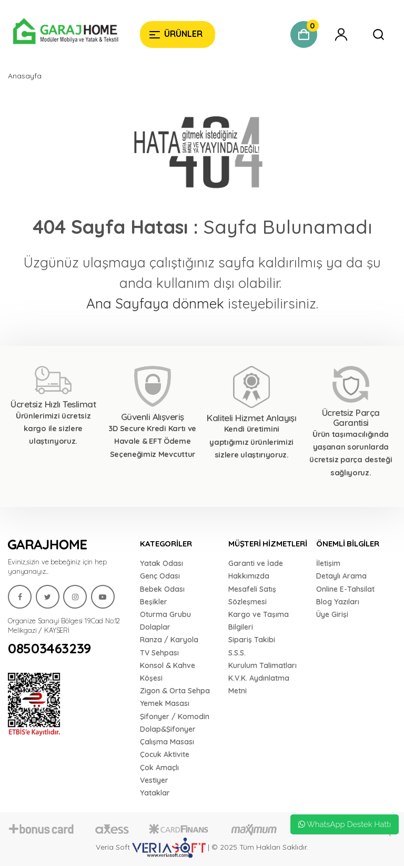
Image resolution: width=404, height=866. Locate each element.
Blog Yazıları (337, 601)
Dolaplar (155, 627)
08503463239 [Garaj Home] (49, 648)
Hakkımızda (248, 576)
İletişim (328, 563)
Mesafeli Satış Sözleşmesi (252, 595)
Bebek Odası (162, 589)
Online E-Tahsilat (345, 589)
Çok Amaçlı (159, 767)
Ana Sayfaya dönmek (155, 303)
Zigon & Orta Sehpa (175, 690)
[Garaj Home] (66, 32)
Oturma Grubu (165, 614)
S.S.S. (237, 653)
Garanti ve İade (255, 563)
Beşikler (153, 601)
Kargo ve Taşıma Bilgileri (258, 621)
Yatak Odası (161, 563)
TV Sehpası (159, 653)
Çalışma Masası (167, 741)
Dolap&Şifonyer (168, 729)
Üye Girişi (332, 614)
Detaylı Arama (341, 576)
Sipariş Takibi (251, 639)
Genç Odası (160, 576)
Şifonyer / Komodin (174, 716)
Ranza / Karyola (169, 639)
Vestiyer (154, 780)
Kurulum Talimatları (262, 665)
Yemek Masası (164, 703)
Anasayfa (25, 76)
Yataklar (155, 793)
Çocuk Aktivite (164, 754)
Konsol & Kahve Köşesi (167, 672)
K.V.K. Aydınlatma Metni (258, 684)
